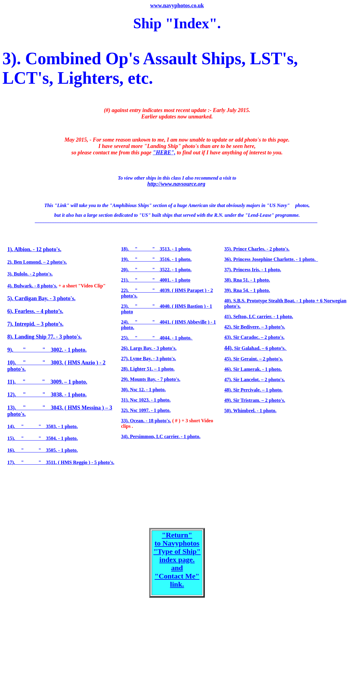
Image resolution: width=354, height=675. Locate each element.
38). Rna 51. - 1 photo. (247, 280)
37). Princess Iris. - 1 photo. (252, 269)
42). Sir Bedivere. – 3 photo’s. (254, 326)
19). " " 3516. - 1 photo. (156, 259)
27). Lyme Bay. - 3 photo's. (148, 358)
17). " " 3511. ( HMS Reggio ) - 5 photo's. (60, 462)
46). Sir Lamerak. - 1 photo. (253, 369)
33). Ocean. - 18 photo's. (146, 420)
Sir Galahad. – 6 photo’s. (260, 348)
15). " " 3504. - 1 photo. (42, 438)
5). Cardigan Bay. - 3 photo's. (41, 298)
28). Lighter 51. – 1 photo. (148, 368)
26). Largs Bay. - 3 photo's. (149, 348)
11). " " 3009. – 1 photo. (47, 382)
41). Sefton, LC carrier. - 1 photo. (258, 316)
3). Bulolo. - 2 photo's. (30, 273)
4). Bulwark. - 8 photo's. (32, 285)
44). (228, 348)
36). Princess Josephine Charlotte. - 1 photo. (271, 259)
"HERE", (164, 152)
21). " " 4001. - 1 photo (156, 280)
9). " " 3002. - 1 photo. (47, 350)
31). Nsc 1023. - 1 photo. (146, 400)
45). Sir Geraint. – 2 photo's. (253, 358)
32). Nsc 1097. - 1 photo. (146, 410)
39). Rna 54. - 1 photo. (247, 290)
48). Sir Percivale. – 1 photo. (253, 389)
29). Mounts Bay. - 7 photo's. (151, 379)
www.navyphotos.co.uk (177, 5)
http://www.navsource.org (176, 184)
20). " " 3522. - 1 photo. (156, 269)
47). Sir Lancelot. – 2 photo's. (254, 379)
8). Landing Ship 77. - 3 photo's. (44, 337)
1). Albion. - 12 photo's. (34, 249)
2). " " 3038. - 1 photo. (48, 395)
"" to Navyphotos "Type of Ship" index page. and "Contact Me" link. (177, 559)
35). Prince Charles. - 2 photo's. (256, 248)
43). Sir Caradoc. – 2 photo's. (254, 337)
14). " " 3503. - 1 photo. (42, 426)
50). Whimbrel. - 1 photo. (250, 410)
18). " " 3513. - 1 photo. (156, 248)
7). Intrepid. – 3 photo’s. (35, 324)
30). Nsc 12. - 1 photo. (143, 389)
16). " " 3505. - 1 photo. (42, 450)
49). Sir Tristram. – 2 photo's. (254, 400)
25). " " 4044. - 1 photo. (157, 337)
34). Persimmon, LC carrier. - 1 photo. (161, 436)
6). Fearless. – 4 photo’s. (35, 311)
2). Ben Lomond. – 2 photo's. (37, 262)
